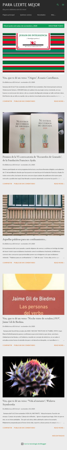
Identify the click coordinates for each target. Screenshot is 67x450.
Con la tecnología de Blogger (33, 444)
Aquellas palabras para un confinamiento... (24, 239)
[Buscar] (57, 4)
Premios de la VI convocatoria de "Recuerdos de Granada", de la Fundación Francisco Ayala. (32, 158)
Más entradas (58, 436)
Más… (53, 15)
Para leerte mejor (21, 4)
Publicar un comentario (24, 101)
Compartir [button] (7, 101)
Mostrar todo (56, 26)
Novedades (41, 15)
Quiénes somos (26, 15)
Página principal (8, 15)
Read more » (59, 101)
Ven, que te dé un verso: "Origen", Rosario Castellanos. (31, 77)
